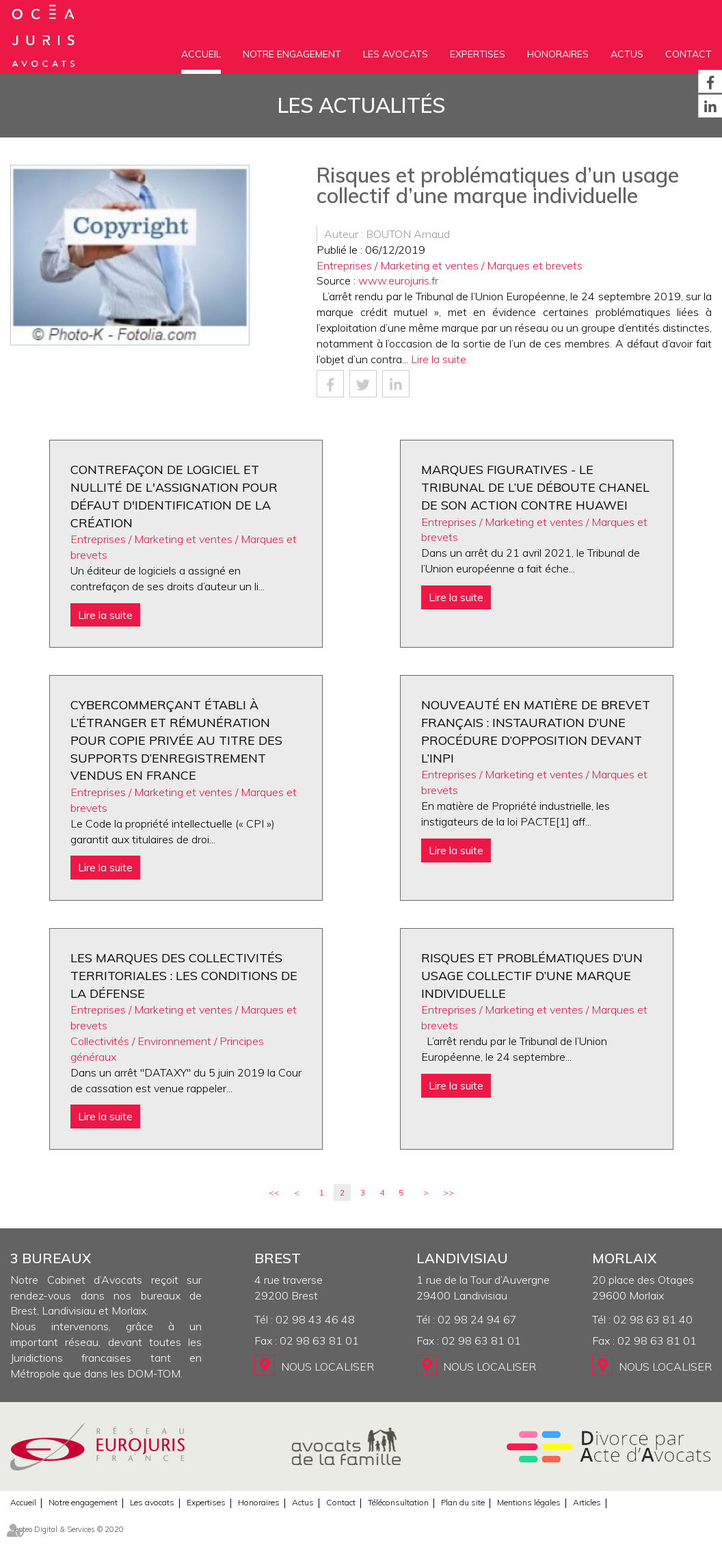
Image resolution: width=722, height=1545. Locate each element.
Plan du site (463, 1502)
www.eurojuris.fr (398, 280)
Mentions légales (529, 1502)
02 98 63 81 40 (653, 1319)
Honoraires (558, 54)
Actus (627, 54)
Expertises (477, 54)
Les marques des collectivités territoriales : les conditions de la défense (183, 975)
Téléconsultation (398, 1502)
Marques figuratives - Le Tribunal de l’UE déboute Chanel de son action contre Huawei (535, 487)
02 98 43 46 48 (315, 1319)
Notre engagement (292, 54)
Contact (688, 54)
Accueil (201, 54)
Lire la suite (438, 359)
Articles (587, 1502)
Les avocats (395, 54)
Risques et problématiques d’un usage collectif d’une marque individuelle (532, 975)
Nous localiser (327, 1366)
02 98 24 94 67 (477, 1319)
